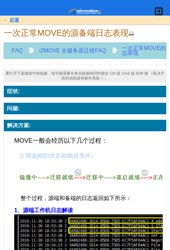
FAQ (17, 50)
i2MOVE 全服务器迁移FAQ (72, 50)
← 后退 (11, 20)
